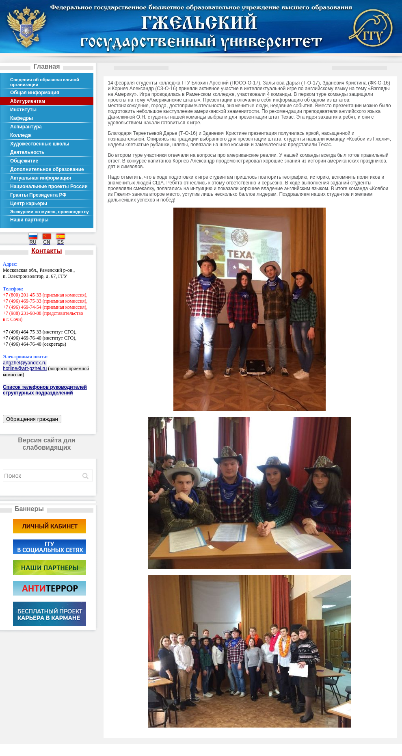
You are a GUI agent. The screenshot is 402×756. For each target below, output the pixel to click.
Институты (23, 110)
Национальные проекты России (49, 186)
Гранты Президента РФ (38, 195)
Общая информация (34, 92)
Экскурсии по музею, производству (49, 211)
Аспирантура (26, 127)
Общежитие (24, 161)
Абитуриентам (27, 101)
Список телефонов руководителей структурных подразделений (45, 390)
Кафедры (21, 118)
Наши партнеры (29, 220)
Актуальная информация (40, 178)
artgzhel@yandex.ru (25, 363)
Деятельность (27, 152)
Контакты (46, 250)
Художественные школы (39, 144)
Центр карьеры (28, 203)
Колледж (20, 135)
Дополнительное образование (47, 169)
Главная (46, 66)
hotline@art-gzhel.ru (25, 368)
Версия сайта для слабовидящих (46, 444)
